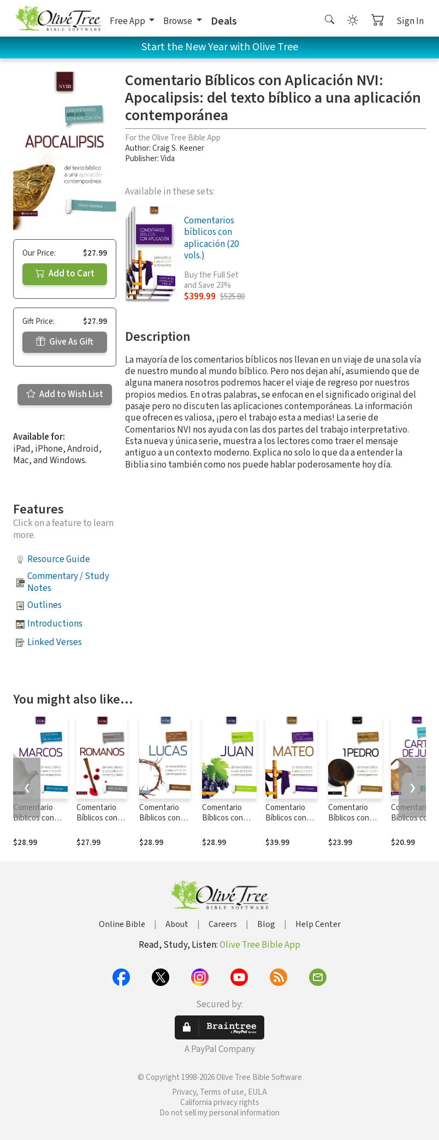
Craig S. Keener (178, 148)
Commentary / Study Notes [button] (68, 582)
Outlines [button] (44, 605)
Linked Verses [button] (54, 642)
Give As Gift (64, 342)
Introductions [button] (54, 623)
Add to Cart (64, 273)
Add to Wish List (64, 394)
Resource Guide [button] (58, 559)
